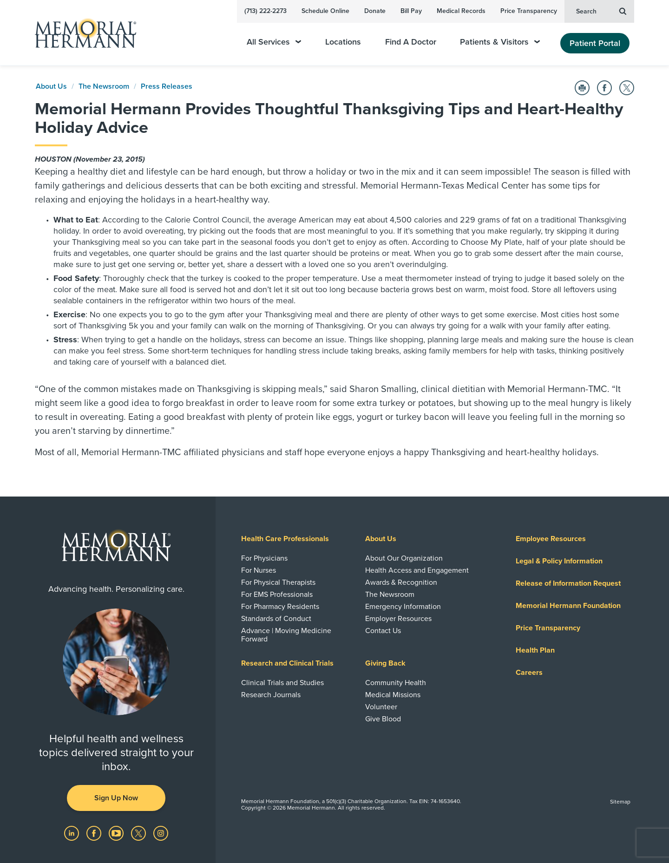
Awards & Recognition (401, 582)
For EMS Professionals (277, 594)
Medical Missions (392, 695)
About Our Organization (404, 558)
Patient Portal (595, 43)
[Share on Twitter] (626, 87)
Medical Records (461, 11)
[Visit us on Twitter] (139, 832)
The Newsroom (104, 86)
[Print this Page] (582, 87)
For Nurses (258, 570)
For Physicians (264, 558)
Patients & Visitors (500, 42)
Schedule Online (325, 11)
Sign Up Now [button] (116, 798)
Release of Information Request (568, 583)
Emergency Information (403, 606)
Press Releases (166, 86)
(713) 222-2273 (265, 11)
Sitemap (620, 801)
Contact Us (383, 631)
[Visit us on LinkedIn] (72, 832)
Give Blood (383, 719)
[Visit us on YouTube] (117, 832)
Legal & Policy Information (559, 561)
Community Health (395, 683)
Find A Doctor (410, 42)
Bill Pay (411, 11)
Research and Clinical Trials (287, 663)
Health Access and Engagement (417, 570)
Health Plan (535, 650)
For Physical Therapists (278, 582)
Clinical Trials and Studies (282, 683)
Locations (343, 42)
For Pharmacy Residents (280, 606)
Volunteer (381, 707)
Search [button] (601, 10)
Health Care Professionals (285, 538)
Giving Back (385, 663)
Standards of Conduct (276, 619)
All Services (274, 42)
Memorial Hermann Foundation (568, 605)
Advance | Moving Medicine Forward (286, 635)
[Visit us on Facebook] (94, 832)
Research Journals (271, 695)
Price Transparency (528, 11)
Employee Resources (551, 538)
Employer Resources (398, 619)
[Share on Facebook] (604, 87)
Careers (529, 672)
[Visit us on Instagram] (160, 832)
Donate (375, 11)
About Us (51, 86)
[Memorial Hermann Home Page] (81, 33)
